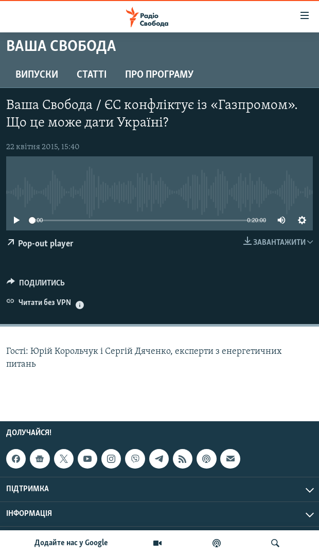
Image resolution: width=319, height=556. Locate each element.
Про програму (159, 75)
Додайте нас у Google (71, 543)
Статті (92, 75)
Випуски (36, 75)
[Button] (36, 285)
